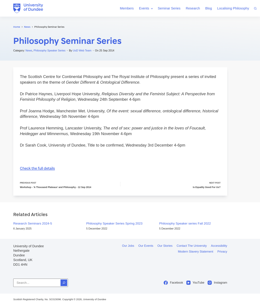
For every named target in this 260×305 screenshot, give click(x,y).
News (29, 50)
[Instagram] (217, 283)
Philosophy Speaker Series (49, 50)
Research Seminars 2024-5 (32, 223)
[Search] (255, 8)
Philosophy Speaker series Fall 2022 (185, 223)
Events (146, 8)
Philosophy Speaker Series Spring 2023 (114, 223)
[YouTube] (195, 283)
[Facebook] (173, 283)
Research (193, 8)
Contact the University (192, 245)
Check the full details (37, 168)
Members (127, 8)
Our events (145, 245)
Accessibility (219, 245)
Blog (208, 8)
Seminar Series (169, 8)
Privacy (222, 251)
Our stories (164, 245)
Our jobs (128, 245)
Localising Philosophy (233, 8)
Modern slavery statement (195, 251)
